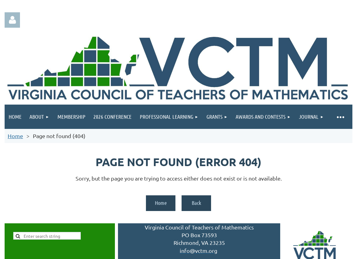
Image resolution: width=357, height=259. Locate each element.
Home (15, 136)
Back (196, 202)
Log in (12, 20)
